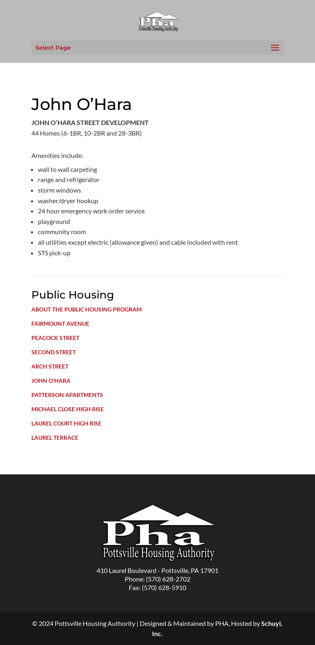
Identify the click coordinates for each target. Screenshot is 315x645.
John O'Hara (50, 380)
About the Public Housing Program (86, 309)
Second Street (53, 352)
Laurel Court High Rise (66, 423)
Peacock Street (55, 337)
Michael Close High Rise (67, 409)
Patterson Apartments (67, 394)
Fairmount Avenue (60, 323)
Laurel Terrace (54, 437)
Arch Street (49, 366)
